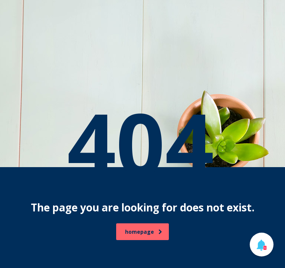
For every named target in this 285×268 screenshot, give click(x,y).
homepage (143, 231)
